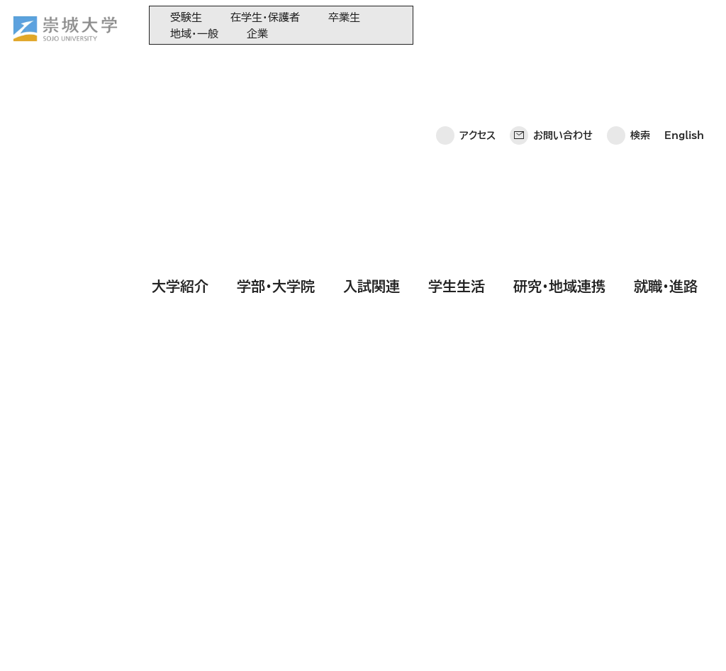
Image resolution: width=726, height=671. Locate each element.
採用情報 (402, 639)
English (684, 25)
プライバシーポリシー (122, 639)
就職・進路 (666, 66)
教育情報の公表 (358, 580)
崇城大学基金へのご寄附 (377, 533)
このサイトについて (237, 639)
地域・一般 (194, 33)
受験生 (186, 17)
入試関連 (371, 66)
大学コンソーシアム (365, 557)
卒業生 (344, 17)
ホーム (36, 639)
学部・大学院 (276, 66)
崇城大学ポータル (101, 544)
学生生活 (456, 66)
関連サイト (346, 604)
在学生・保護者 (265, 17)
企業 (257, 33)
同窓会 (340, 487)
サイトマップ (331, 639)
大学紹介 (180, 66)
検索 (640, 25)
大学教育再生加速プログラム (385, 510)
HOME (52, 178)
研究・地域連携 (559, 66)
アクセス (477, 25)
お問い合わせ (563, 25)
